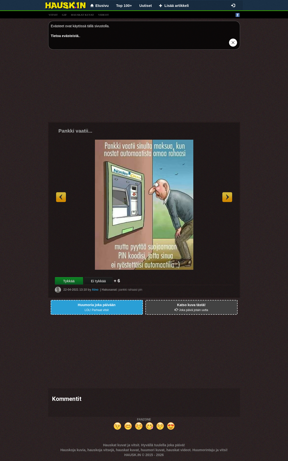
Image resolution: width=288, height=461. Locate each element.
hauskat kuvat (82, 14)
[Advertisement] (144, 87)
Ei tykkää (98, 281)
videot (103, 14)
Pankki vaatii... (75, 131)
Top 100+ (124, 5)
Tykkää (69, 281)
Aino (95, 289)
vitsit (53, 14)
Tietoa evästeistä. (65, 36)
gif (64, 14)
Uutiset (145, 5)
